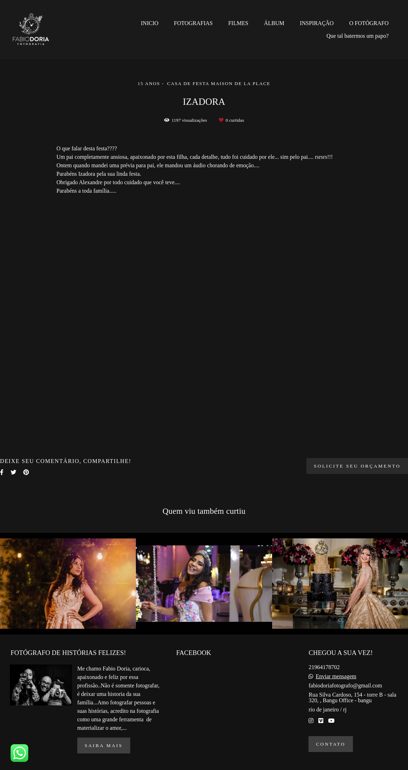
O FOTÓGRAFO (369, 23)
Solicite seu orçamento (357, 466)
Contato (330, 744)
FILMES (238, 23)
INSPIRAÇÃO (317, 23)
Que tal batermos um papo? (357, 36)
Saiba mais (104, 745)
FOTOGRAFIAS (193, 23)
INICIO (149, 23)
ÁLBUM (274, 23)
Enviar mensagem (336, 676)
